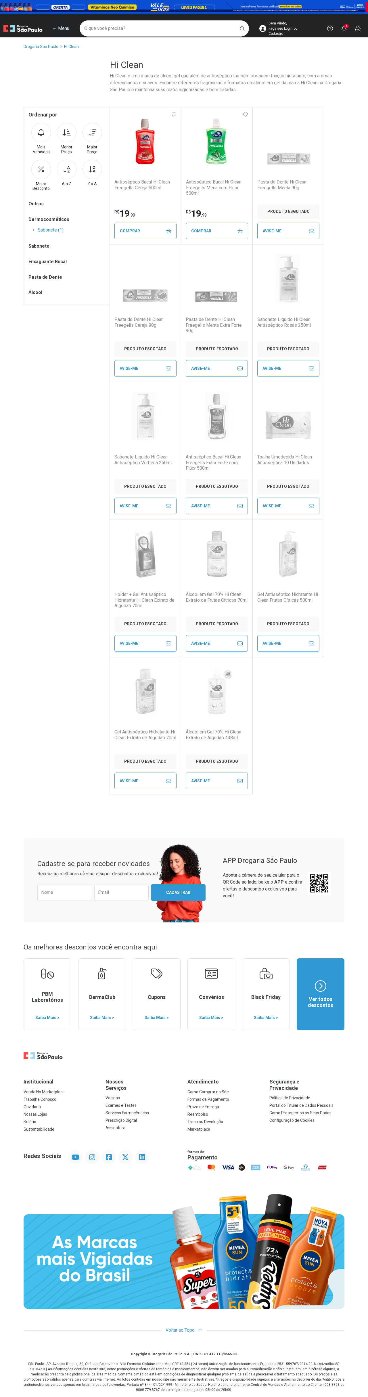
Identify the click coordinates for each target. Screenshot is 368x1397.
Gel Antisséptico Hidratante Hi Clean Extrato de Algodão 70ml (145, 734)
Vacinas (113, 1098)
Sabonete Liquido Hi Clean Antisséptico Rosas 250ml (284, 322)
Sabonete (38, 246)
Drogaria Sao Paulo (41, 46)
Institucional (38, 1082)
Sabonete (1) (51, 230)
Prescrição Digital (121, 1120)
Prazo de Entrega (203, 1106)
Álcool (35, 292)
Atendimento (203, 1082)
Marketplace (198, 1129)
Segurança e (306, 1085)
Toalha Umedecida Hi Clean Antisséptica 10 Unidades (284, 459)
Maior (92, 138)
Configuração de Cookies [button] (292, 1120)
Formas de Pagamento (208, 1099)
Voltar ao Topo (184, 1330)
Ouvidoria (32, 1106)
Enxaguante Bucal (47, 261)
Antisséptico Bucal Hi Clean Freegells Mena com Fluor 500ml (213, 187)
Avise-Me (288, 231)
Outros (36, 204)
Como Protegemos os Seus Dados (300, 1113)
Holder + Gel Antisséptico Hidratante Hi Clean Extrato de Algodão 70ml (144, 600)
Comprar (145, 231)
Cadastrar (178, 892)
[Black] (184, 7)
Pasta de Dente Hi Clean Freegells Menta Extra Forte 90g (214, 325)
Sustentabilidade (39, 1129)
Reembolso (197, 1114)
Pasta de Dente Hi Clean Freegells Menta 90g (281, 184)
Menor (66, 138)
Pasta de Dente (45, 277)
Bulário (30, 1121)
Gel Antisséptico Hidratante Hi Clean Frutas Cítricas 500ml (287, 597)
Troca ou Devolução (205, 1121)
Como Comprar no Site (208, 1092)
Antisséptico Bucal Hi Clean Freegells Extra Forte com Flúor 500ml (213, 462)
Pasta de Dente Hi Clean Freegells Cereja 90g (139, 322)
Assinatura (115, 1127)
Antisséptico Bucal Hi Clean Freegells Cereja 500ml (142, 184)
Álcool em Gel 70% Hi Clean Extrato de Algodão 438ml (213, 734)
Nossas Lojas (35, 1114)
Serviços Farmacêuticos (127, 1113)
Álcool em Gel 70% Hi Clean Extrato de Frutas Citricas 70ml (217, 597)
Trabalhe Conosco (40, 1099)
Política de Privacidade (289, 1098)
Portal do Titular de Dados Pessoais (301, 1105)
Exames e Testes (121, 1105)
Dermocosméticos (48, 219)
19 (124, 213)
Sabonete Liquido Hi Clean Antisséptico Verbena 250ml (143, 459)
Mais (41, 138)
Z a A (92, 173)
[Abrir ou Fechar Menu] (61, 28)
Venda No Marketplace (44, 1092)
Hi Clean (71, 46)
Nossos (143, 1085)
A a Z (66, 173)
